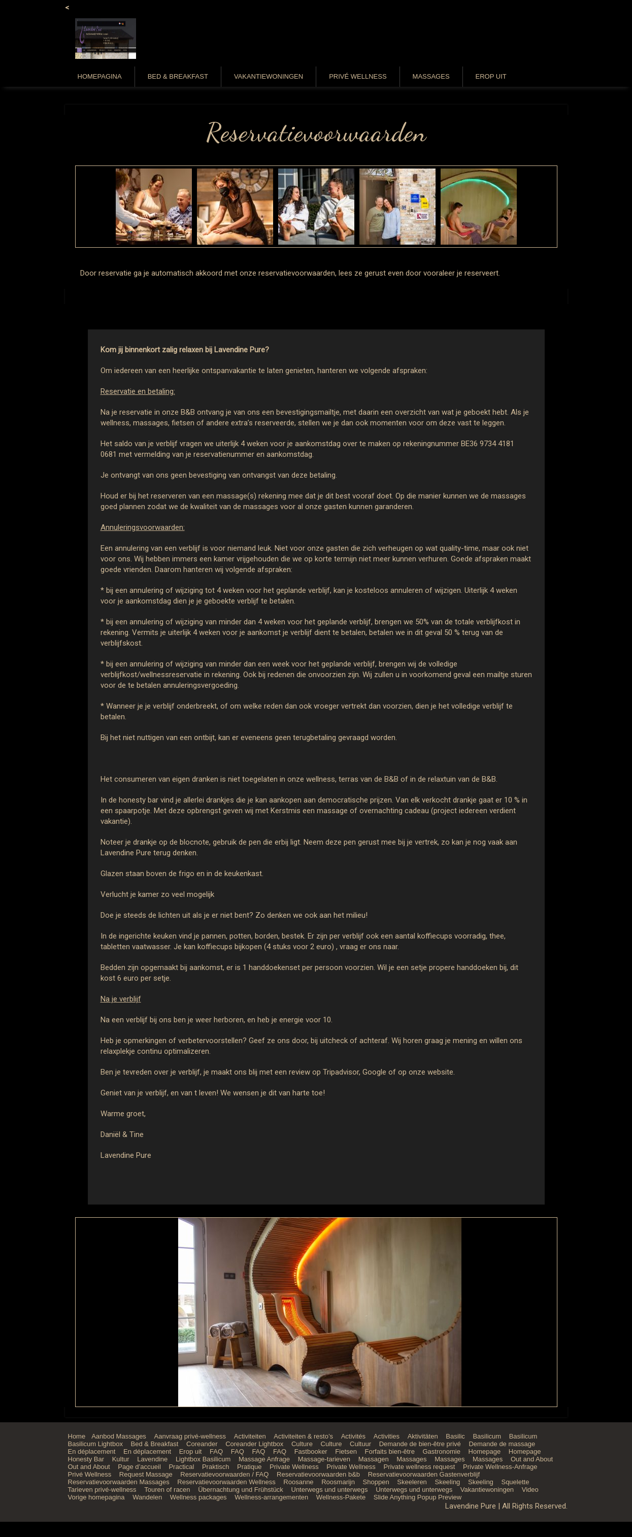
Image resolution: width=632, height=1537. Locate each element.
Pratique (249, 1467)
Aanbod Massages (118, 1436)
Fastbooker (310, 1451)
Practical (181, 1467)
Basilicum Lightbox (95, 1444)
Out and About (532, 1459)
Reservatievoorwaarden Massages (119, 1482)
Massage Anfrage (264, 1459)
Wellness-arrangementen (271, 1497)
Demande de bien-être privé (420, 1444)
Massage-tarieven (324, 1459)
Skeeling (447, 1482)
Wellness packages (198, 1497)
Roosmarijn (338, 1482)
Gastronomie (441, 1451)
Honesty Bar (86, 1459)
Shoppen (376, 1482)
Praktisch (215, 1467)
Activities (387, 1436)
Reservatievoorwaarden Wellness (226, 1482)
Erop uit (491, 76)
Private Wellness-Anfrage (500, 1467)
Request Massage (146, 1474)
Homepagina (100, 76)
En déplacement (92, 1451)
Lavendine (152, 1459)
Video (530, 1489)
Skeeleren (412, 1482)
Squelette (515, 1482)
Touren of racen (167, 1489)
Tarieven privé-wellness (102, 1489)
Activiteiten (250, 1436)
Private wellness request (419, 1467)
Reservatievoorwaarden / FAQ (224, 1474)
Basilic (455, 1436)
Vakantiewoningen (268, 76)
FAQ (216, 1451)
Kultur (120, 1459)
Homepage (485, 1451)
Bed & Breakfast (178, 76)
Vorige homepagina (96, 1497)
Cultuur (360, 1444)
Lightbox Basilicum (203, 1459)
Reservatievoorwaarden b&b (318, 1474)
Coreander (201, 1444)
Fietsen (346, 1451)
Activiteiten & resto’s (303, 1436)
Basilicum (487, 1436)
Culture (302, 1444)
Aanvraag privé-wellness (190, 1436)
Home (77, 1436)
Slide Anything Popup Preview (417, 1497)
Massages (431, 76)
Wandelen (147, 1497)
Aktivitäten (423, 1436)
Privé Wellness (357, 76)
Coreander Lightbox (254, 1444)
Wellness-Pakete (340, 1497)
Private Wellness (294, 1467)
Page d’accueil (139, 1467)
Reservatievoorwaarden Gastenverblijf (424, 1474)
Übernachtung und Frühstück (240, 1489)
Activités (353, 1436)
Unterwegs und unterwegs (329, 1489)
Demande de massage (502, 1444)
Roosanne (298, 1482)
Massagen (373, 1459)
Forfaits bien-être (390, 1451)
